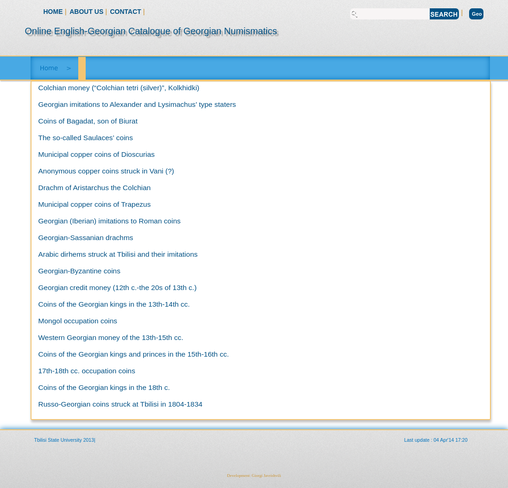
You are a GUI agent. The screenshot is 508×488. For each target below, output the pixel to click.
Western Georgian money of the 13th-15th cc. (110, 337)
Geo (477, 14)
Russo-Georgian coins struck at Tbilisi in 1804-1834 (120, 404)
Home (53, 11)
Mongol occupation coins (78, 321)
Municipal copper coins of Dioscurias (96, 154)
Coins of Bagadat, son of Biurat (88, 121)
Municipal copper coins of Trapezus (94, 204)
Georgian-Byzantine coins (79, 271)
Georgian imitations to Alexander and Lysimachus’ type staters (137, 104)
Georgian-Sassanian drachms (85, 237)
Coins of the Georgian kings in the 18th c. (104, 387)
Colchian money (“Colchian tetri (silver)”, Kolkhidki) (119, 88)
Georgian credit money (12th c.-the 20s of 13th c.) (117, 287)
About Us (87, 11)
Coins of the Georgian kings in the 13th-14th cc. (114, 304)
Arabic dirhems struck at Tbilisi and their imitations (118, 254)
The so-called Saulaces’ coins (85, 138)
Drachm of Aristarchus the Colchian (94, 187)
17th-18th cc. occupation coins (86, 371)
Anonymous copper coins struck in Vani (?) (106, 171)
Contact (126, 11)
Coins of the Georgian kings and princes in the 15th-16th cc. (133, 354)
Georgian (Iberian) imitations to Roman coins (109, 221)
